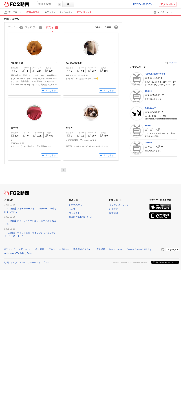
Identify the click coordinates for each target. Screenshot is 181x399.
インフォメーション (119, 205)
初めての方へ (75, 205)
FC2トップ (9, 249)
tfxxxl (6, 19)
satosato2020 (74, 63)
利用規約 (113, 209)
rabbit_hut (17, 63)
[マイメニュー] (163, 12)
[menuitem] (51, 12)
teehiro (148, 125)
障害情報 (113, 213)
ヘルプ (72, 209)
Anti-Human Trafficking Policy (18, 253)
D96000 (148, 142)
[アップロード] (12, 12)
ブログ (45, 262)
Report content (116, 249)
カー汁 (14, 127)
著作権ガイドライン (83, 249)
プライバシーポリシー (58, 249)
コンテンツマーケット (30, 262)
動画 (6, 262)
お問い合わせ (25, 249)
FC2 (12, 4)
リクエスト (74, 213)
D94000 (148, 91)
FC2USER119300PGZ (155, 74)
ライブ (14, 262)
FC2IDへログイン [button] (144, 4)
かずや (69, 127)
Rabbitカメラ (151, 108)
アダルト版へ (167, 4)
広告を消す (173, 63)
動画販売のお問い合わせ (81, 217)
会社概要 (39, 249)
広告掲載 (100, 249)
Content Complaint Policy (139, 249)
